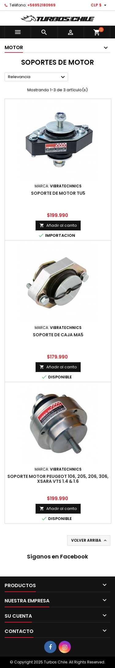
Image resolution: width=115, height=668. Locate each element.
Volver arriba (89, 540)
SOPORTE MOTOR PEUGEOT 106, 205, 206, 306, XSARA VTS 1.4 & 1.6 (58, 478)
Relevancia (37, 77)
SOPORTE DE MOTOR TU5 (58, 193)
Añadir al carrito (58, 225)
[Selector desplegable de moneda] (99, 5)
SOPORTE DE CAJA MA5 (58, 335)
